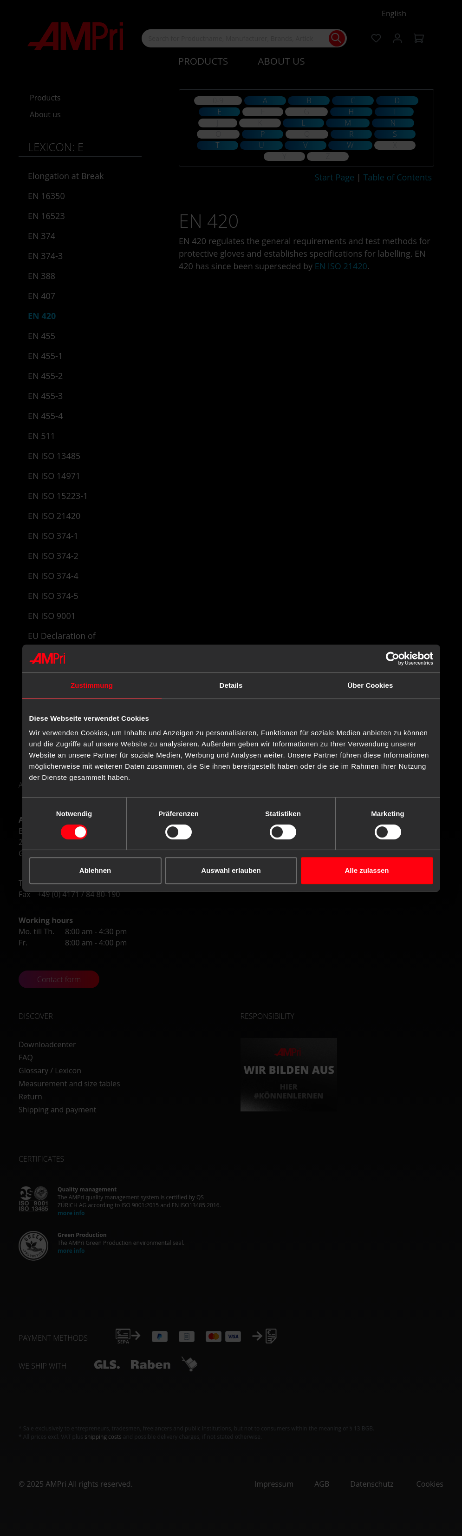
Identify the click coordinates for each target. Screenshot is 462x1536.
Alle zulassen (367, 870)
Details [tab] (231, 685)
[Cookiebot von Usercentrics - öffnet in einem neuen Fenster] (392, 658)
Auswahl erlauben (230, 870)
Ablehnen (95, 870)
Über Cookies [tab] (370, 685)
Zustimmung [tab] (92, 685)
